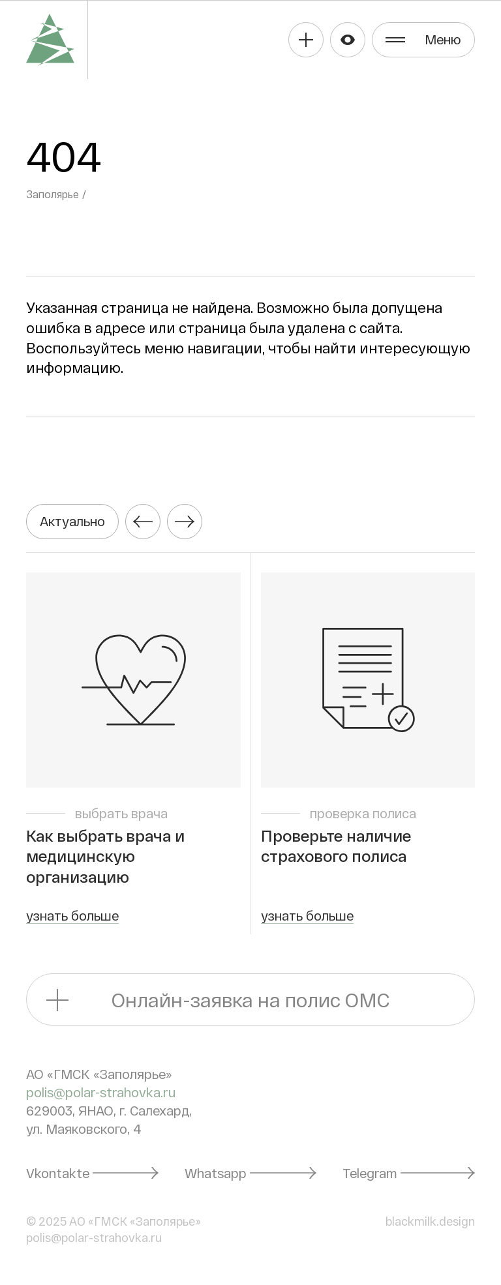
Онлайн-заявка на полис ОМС (250, 999)
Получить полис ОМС (306, 39)
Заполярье (52, 194)
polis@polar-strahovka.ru (100, 1092)
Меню (443, 39)
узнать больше (72, 915)
